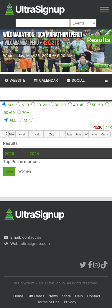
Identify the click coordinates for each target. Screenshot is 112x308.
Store (66, 296)
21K (109, 127)
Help (79, 296)
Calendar (46, 80)
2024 (34, 153)
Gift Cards (35, 296)
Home (18, 296)
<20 (25, 104)
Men (9, 172)
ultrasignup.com (35, 243)
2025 (9, 153)
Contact (93, 296)
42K (97, 127)
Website (14, 80)
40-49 (79, 104)
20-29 (41, 104)
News (53, 296)
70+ (25, 112)
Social (75, 80)
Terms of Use (48, 302)
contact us (31, 237)
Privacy (70, 302)
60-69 (9, 112)
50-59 (97, 104)
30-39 (60, 104)
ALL (10, 104)
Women (24, 171)
